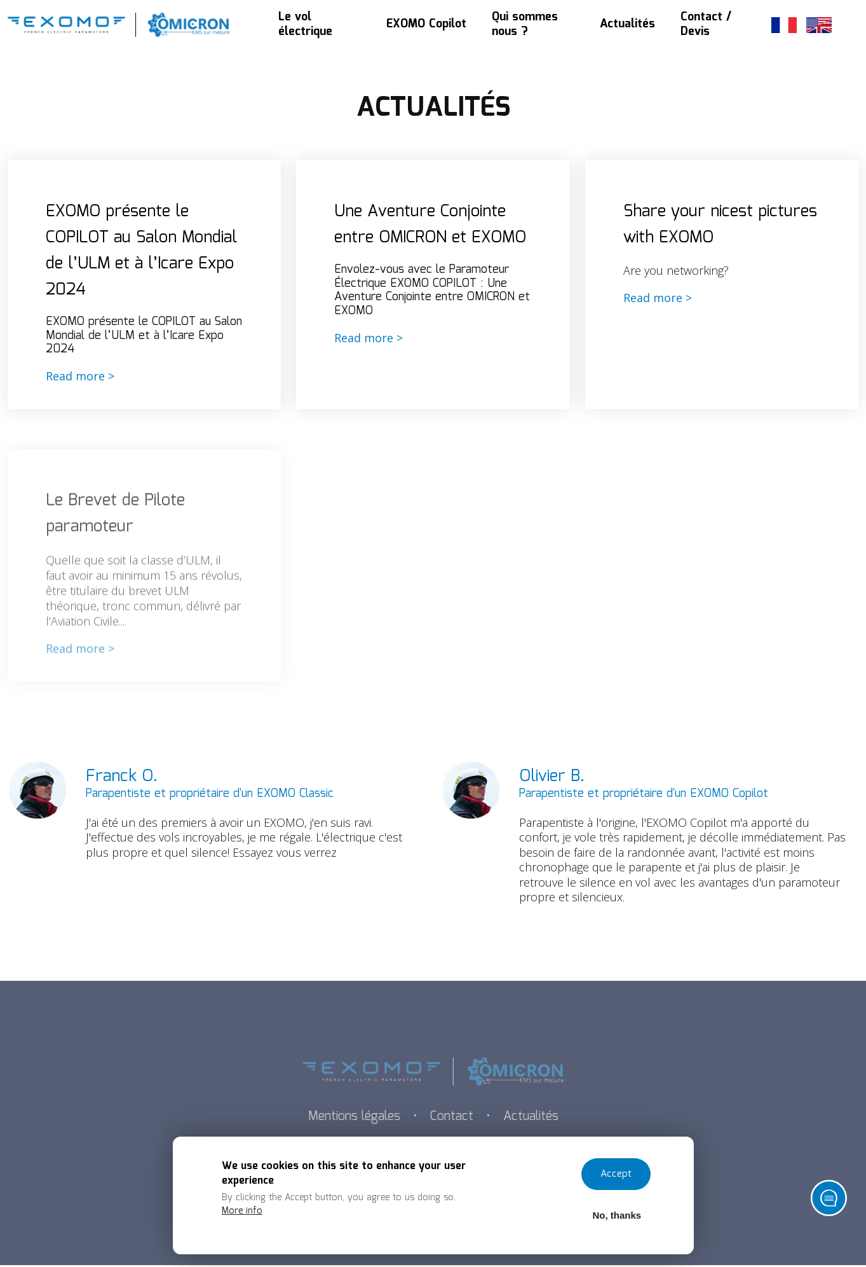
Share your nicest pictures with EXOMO (721, 225)
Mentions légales (352, 1119)
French (784, 25)
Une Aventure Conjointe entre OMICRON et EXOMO (432, 225)
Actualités (627, 24)
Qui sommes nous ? (525, 25)
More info (242, 1209)
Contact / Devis (705, 25)
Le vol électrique (305, 25)
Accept (616, 1173)
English (819, 25)
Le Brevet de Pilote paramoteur (116, 533)
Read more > (80, 377)
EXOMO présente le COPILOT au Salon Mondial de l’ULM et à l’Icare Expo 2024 (142, 251)
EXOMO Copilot (426, 24)
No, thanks (616, 1214)
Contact (452, 1119)
